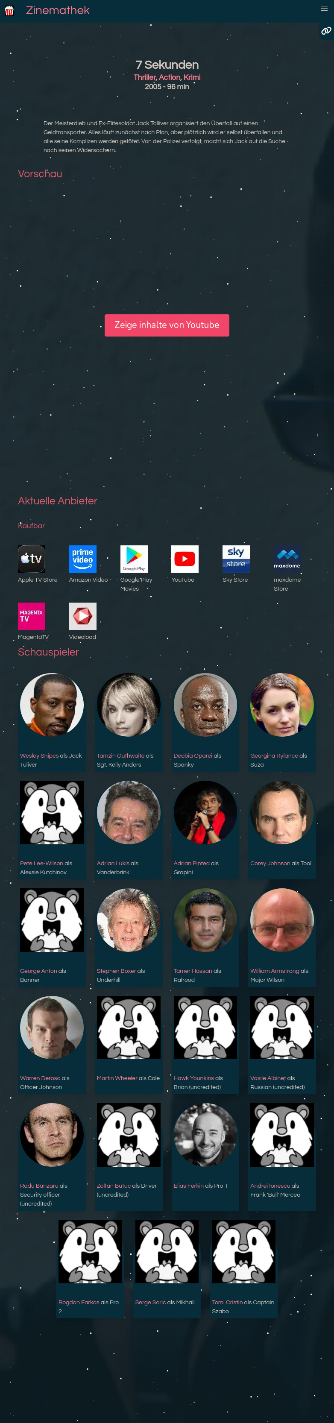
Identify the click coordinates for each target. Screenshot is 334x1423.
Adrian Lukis (113, 864)
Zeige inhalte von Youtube (167, 325)
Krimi (192, 78)
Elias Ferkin (189, 1186)
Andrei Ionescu (270, 1186)
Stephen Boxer (116, 971)
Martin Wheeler (117, 1078)
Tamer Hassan (193, 971)
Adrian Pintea (192, 864)
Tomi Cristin (227, 1303)
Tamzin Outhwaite (121, 756)
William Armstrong (274, 971)
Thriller (145, 78)
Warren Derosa (40, 1078)
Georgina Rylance (274, 756)
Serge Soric (150, 1303)
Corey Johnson (270, 864)
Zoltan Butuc (114, 1186)
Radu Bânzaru (39, 1186)
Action (169, 78)
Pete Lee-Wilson (41, 864)
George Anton (38, 971)
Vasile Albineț (268, 1078)
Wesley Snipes (39, 756)
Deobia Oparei (193, 756)
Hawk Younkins (194, 1078)
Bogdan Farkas (79, 1303)
